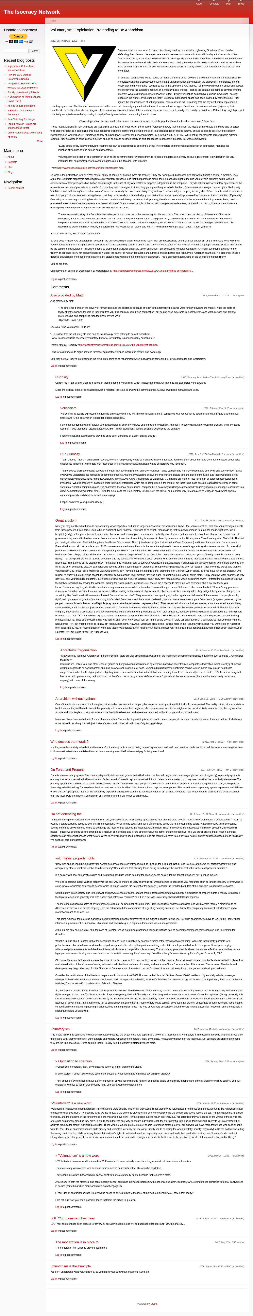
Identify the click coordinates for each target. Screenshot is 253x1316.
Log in (53, 279)
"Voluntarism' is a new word (70, 1103)
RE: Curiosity (70, 454)
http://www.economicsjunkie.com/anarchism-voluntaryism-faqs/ (90, 168)
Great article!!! (65, 520)
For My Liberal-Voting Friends (23, 92)
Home (53, 21)
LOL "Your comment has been (72, 1218)
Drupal (154, 1303)
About (199, 3)
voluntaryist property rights (75, 858)
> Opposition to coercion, (74, 1061)
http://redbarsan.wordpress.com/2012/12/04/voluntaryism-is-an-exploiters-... (153, 270)
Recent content (16, 188)
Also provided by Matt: (67, 295)
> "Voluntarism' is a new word (77, 1156)
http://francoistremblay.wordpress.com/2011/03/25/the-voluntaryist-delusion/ (118, 345)
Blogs (241, 3)
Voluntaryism (60, 1029)
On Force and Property (67, 770)
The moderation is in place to (77, 1242)
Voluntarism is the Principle (70, 1266)
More (39, 141)
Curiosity (61, 377)
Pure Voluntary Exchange (21, 119)
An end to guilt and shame (21, 105)
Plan (228, 3)
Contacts (214, 3)
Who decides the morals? (69, 742)
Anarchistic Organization (78, 650)
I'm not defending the (66, 814)
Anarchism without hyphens (75, 699)
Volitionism (68, 408)
